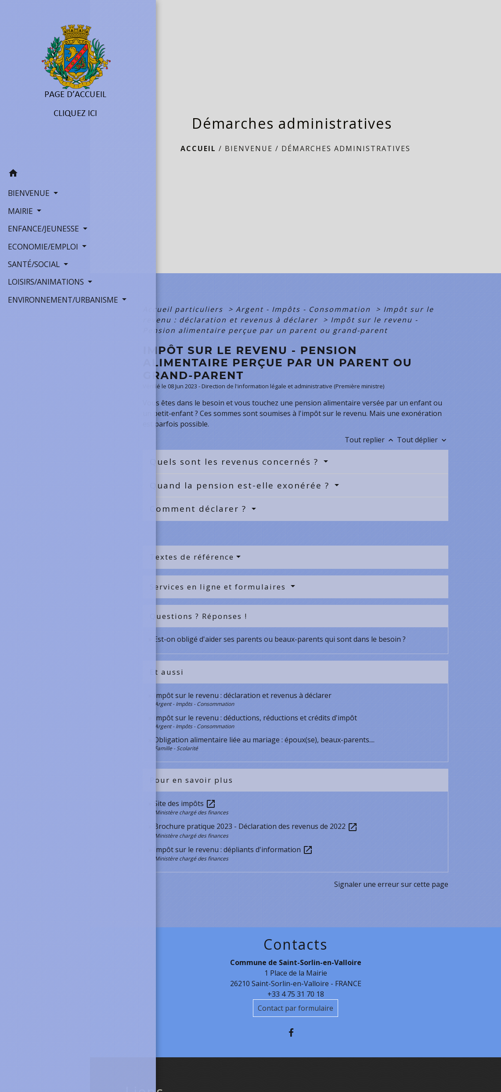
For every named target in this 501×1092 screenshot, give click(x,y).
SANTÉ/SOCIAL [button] (34, 271)
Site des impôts (185, 803)
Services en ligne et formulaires (219, 587)
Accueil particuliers (184, 309)
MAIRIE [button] (20, 195)
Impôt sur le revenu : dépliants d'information (233, 849)
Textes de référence (192, 557)
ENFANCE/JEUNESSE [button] (42, 213)
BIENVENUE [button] (28, 177)
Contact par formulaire (295, 1008)
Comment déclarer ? (199, 508)
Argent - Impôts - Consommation (304, 309)
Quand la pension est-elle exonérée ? (241, 485)
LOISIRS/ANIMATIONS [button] (45, 289)
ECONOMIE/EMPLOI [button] (42, 242)
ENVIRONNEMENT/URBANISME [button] (45, 319)
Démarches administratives (346, 148)
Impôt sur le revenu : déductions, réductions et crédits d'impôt (255, 718)
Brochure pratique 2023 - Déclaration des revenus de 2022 (256, 826)
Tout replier (371, 440)
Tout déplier (422, 440)
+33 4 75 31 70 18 (295, 994)
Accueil (198, 148)
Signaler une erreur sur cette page (391, 884)
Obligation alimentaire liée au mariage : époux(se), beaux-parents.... (264, 740)
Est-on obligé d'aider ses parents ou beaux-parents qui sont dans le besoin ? (280, 639)
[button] (45, 158)
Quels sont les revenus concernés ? (235, 461)
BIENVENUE (249, 148)
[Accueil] (45, 74)
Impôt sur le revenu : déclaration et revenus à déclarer (243, 695)
